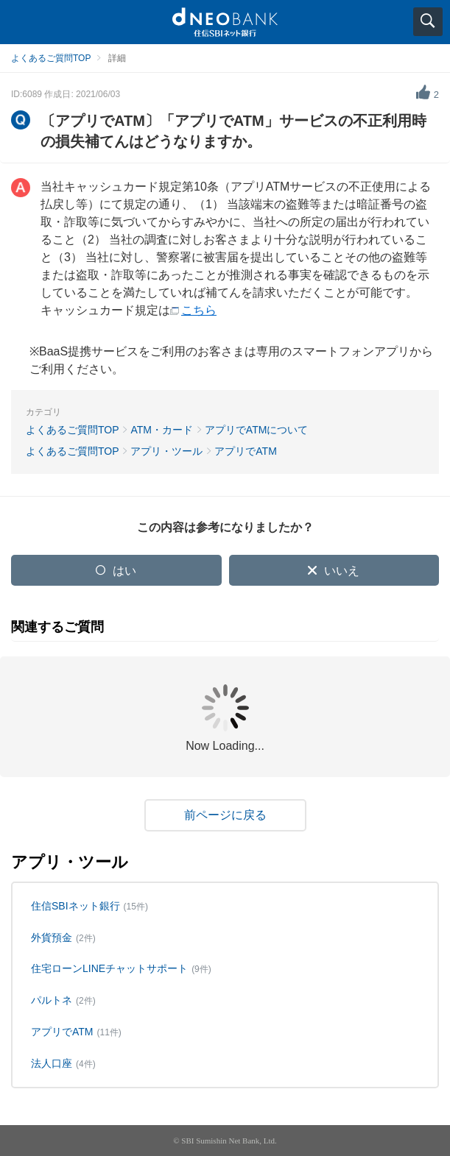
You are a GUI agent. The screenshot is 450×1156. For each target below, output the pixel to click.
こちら (199, 310)
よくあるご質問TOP (51, 58)
